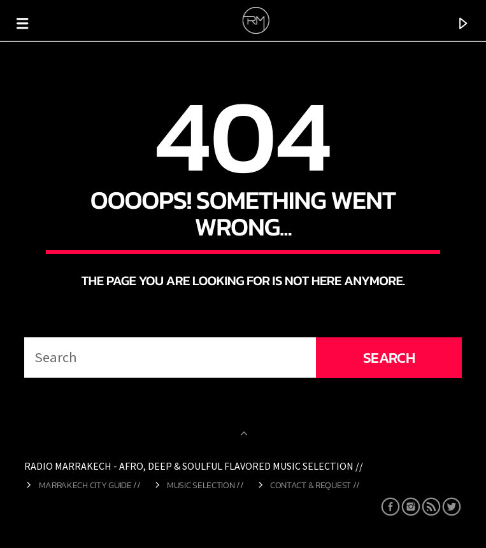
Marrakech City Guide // (90, 485)
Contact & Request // (315, 485)
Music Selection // (205, 485)
